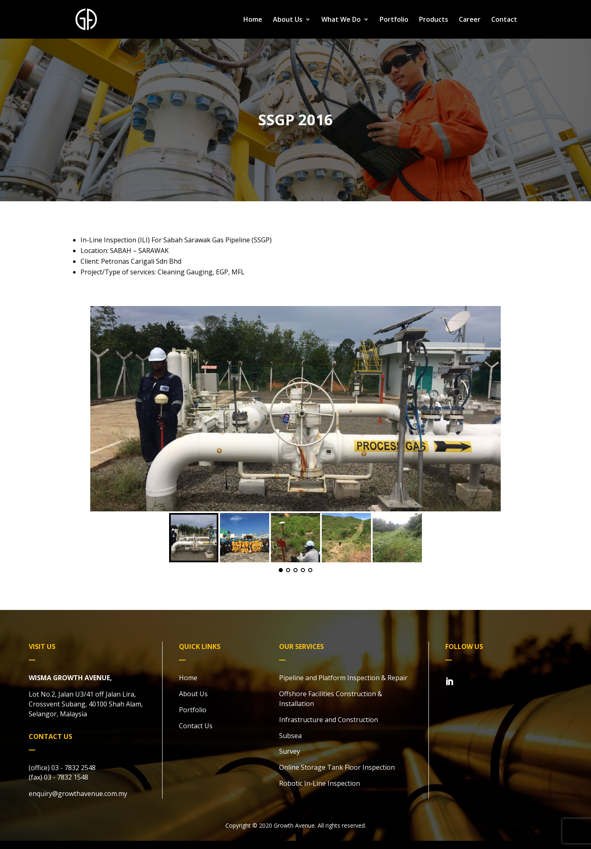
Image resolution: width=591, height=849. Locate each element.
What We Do (341, 20)
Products (433, 20)
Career (470, 20)
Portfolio (394, 20)
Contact (504, 20)
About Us (287, 20)
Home (252, 20)
